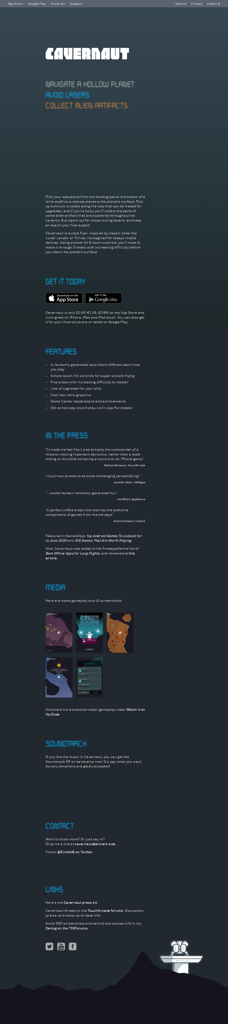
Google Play (37, 4)
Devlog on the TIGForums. (67, 928)
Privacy (196, 4)
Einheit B (213, 4)
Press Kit (58, 4)
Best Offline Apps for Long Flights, (73, 553)
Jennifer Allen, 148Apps (129, 482)
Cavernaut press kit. (81, 903)
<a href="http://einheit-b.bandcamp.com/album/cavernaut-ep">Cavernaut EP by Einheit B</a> (95, 786)
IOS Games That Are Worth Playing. (103, 540)
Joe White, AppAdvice (131, 499)
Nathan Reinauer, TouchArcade (124, 465)
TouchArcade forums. (106, 911)
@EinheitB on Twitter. (75, 852)
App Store (15, 4)
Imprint (181, 4)
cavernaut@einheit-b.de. (95, 844)
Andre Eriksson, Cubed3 (129, 521)
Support (76, 4)
